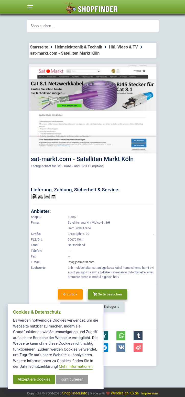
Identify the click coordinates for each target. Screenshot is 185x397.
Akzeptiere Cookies (34, 379)
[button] (103, 335)
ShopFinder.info (74, 393)
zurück (70, 294)
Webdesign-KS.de (125, 393)
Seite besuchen (107, 294)
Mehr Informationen (76, 366)
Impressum (149, 393)
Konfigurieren (72, 379)
